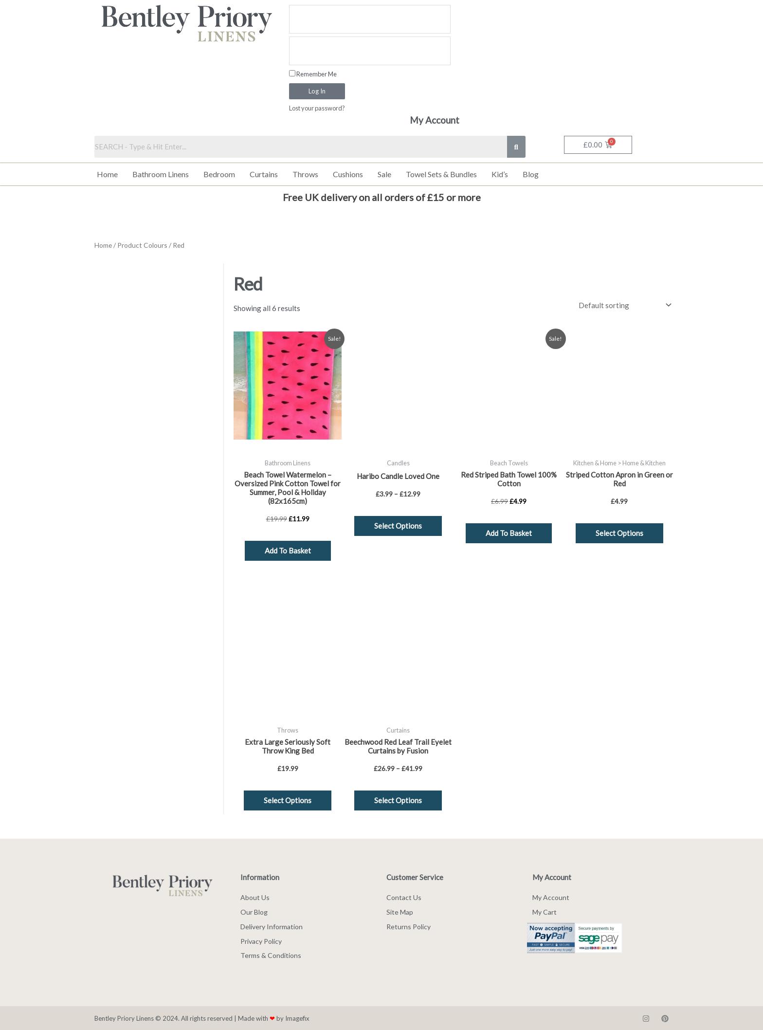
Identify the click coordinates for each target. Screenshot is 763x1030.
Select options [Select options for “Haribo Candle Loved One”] (398, 525)
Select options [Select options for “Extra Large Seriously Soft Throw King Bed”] (287, 799)
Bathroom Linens (160, 174)
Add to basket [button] (288, 550)
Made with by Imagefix (273, 1018)
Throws (305, 174)
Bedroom (219, 174)
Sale (384, 174)
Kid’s (499, 174)
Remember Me (313, 74)
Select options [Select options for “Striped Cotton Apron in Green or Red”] (619, 532)
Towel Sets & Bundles (441, 174)
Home (107, 174)
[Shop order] (623, 305)
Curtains (264, 174)
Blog (531, 174)
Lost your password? (317, 108)
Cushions (348, 174)
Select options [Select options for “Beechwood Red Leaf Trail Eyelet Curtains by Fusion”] (398, 799)
